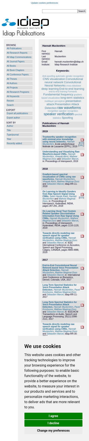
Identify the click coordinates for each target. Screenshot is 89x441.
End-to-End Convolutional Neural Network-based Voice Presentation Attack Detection (60, 267)
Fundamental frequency (58, 94)
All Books (11, 66)
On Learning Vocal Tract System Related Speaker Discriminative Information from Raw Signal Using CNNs (61, 215)
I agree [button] (53, 416)
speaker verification (59, 114)
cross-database (73, 85)
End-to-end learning (71, 88)
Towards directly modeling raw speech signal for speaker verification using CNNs (58, 235)
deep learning (50, 88)
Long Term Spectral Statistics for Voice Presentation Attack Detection (60, 287)
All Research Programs (18, 92)
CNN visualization (54, 79)
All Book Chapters (15, 70)
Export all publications (17, 113)
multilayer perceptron (54, 101)
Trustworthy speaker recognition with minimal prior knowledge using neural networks (59, 139)
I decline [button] (53, 423)
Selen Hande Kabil (59, 196)
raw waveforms (69, 108)
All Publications (14, 48)
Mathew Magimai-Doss (68, 181)
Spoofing (67, 117)
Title (9, 130)
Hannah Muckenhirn (65, 179)
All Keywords (13, 96)
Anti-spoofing (48, 76)
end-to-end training (58, 91)
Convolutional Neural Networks (62, 84)
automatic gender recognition (70, 76)
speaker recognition (68, 111)
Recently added (14, 143)
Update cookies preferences (44, 3)
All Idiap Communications (19, 57)
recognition (53, 111)
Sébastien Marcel (69, 159)
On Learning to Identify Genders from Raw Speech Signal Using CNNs (59, 194)
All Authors (12, 83)
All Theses (12, 79)
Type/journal (13, 134)
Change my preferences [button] (53, 430)
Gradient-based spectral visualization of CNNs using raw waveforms (59, 176)
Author (10, 126)
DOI (81, 143)
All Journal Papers (15, 61)
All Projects (12, 87)
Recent (10, 101)
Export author (13, 118)
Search (10, 105)
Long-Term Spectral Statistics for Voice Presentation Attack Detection (60, 304)
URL (81, 145)
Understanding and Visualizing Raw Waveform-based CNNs (61, 152)
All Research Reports (17, 53)
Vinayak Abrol (61, 156)
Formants (72, 91)
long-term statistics (72, 97)
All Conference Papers (18, 74)
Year (9, 139)
